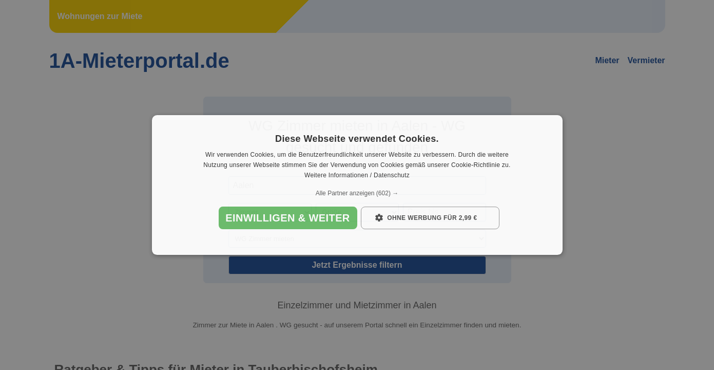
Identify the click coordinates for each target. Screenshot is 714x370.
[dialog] (357, 185)
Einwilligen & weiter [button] (287, 218)
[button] (357, 193)
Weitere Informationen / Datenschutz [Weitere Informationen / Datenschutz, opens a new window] (357, 175)
